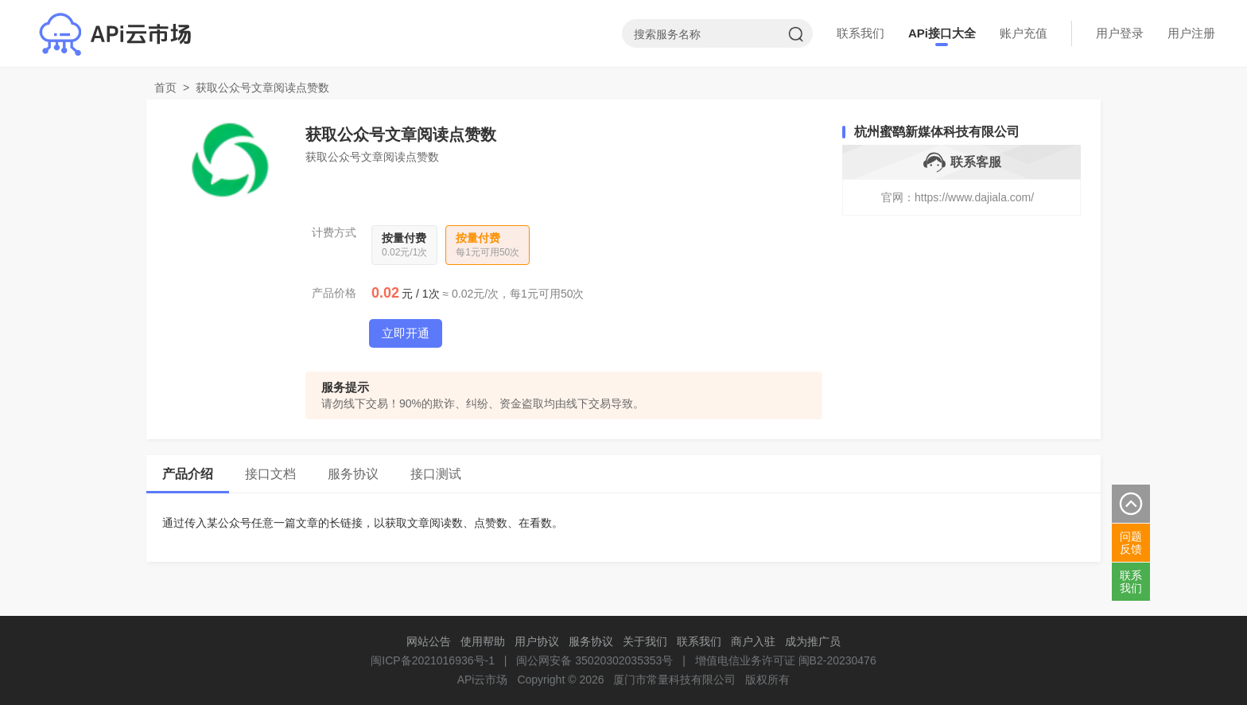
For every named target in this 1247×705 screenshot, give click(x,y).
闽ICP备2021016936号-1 (433, 660)
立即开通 (405, 333)
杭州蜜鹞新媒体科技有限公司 (937, 131)
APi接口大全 (942, 33)
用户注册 (1191, 33)
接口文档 (270, 474)
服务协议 (353, 474)
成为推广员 (813, 641)
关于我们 (645, 641)
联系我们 (860, 33)
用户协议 (537, 641)
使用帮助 (482, 641)
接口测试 (435, 474)
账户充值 (1023, 33)
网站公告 (428, 641)
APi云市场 (482, 679)
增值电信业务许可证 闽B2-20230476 (785, 660)
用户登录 (1120, 33)
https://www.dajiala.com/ (974, 197)
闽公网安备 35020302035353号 (594, 660)
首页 (165, 87)
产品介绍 (187, 474)
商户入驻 (753, 641)
